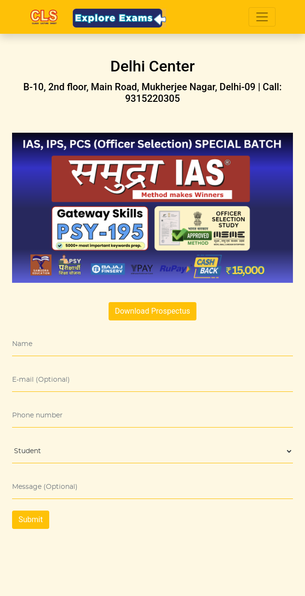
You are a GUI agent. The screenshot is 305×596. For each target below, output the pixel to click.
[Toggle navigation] (262, 17)
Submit (30, 519)
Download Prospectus (152, 311)
